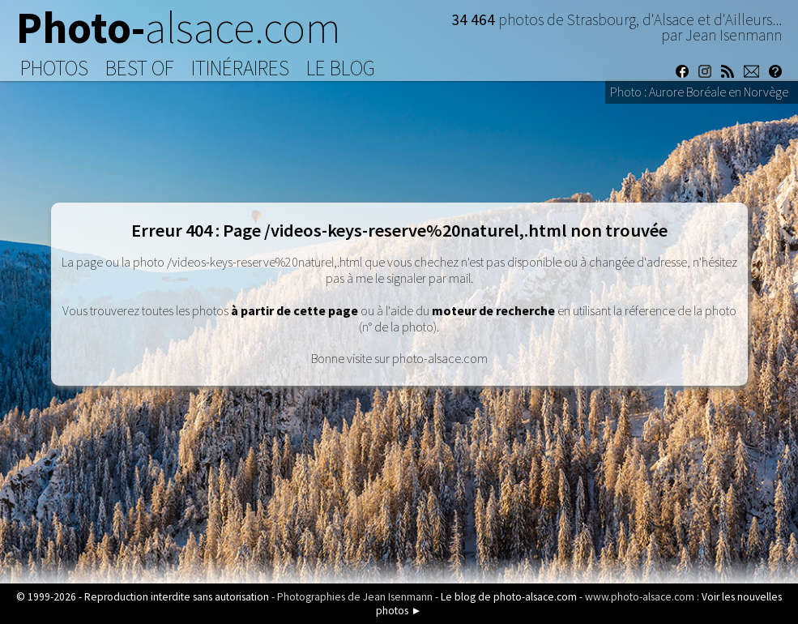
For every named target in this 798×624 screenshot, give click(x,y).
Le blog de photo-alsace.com (509, 597)
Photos (54, 68)
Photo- (178, 27)
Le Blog (340, 68)
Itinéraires (240, 68)
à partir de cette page (294, 310)
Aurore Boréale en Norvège (718, 91)
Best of (139, 68)
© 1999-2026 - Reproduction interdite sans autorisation (142, 597)
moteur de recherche (493, 310)
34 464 (474, 19)
